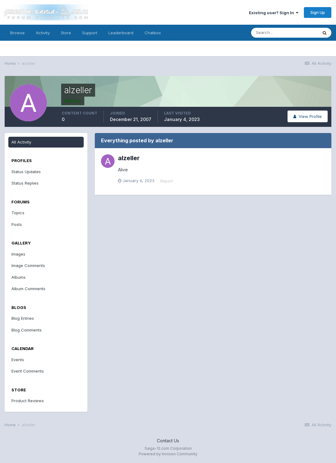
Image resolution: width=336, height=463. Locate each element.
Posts (16, 224)
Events (17, 359)
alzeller (129, 158)
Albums (18, 277)
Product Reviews (27, 400)
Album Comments (28, 288)
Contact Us (168, 440)
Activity (43, 32)
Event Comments (27, 371)
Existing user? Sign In (273, 12)
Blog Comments (26, 329)
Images (18, 254)
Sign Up (317, 12)
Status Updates (26, 171)
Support (89, 32)
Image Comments (28, 265)
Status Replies (25, 183)
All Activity (21, 142)
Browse (17, 32)
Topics (17, 212)
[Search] (284, 33)
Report (166, 180)
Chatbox (153, 32)
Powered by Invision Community (168, 454)
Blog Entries (22, 318)
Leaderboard (120, 32)
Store (66, 32)
